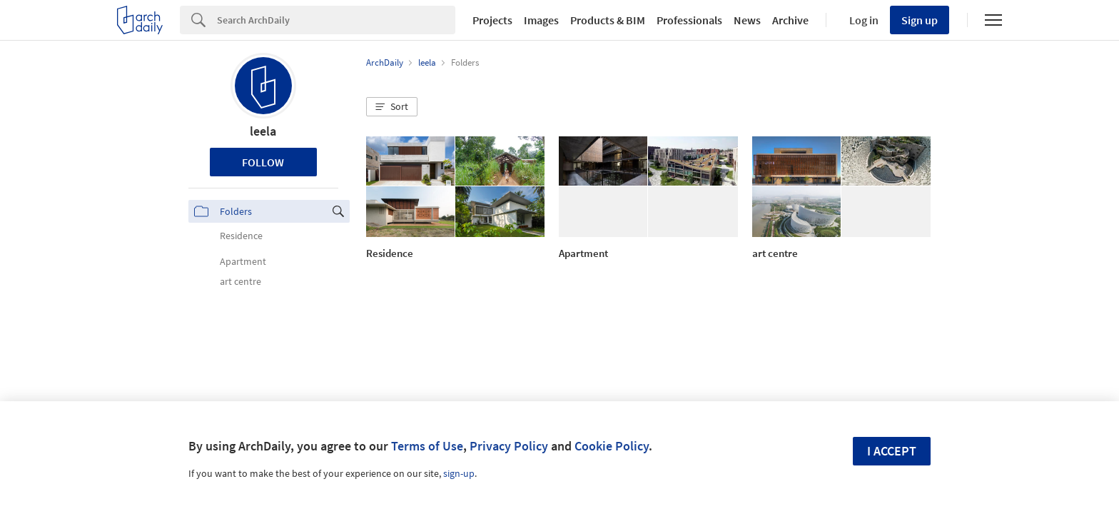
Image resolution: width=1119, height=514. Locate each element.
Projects (492, 20)
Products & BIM (607, 20)
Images (541, 20)
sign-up (459, 473)
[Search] (336, 20)
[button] (391, 107)
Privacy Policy (509, 446)
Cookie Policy (611, 446)
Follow (263, 162)
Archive (790, 20)
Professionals (689, 20)
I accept (891, 451)
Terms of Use (427, 446)
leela (263, 131)
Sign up (919, 20)
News (747, 20)
